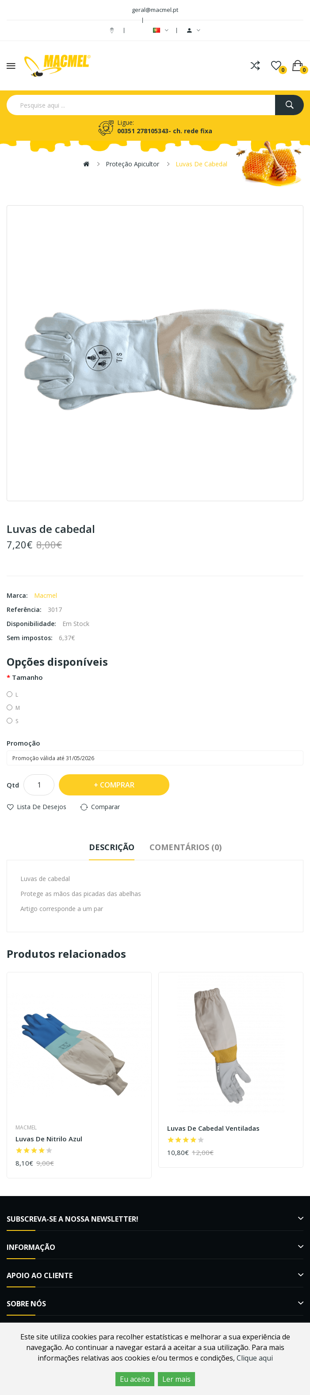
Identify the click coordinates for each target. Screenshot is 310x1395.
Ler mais (176, 1379)
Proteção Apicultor (132, 164)
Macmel (45, 595)
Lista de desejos (41, 806)
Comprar (117, 785)
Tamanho (27, 677)
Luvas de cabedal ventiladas (213, 1128)
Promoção (23, 743)
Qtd (13, 784)
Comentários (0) (185, 847)
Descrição (111, 847)
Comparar (105, 806)
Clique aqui (255, 1358)
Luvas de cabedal (201, 164)
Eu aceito (135, 1379)
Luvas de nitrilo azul (48, 1139)
